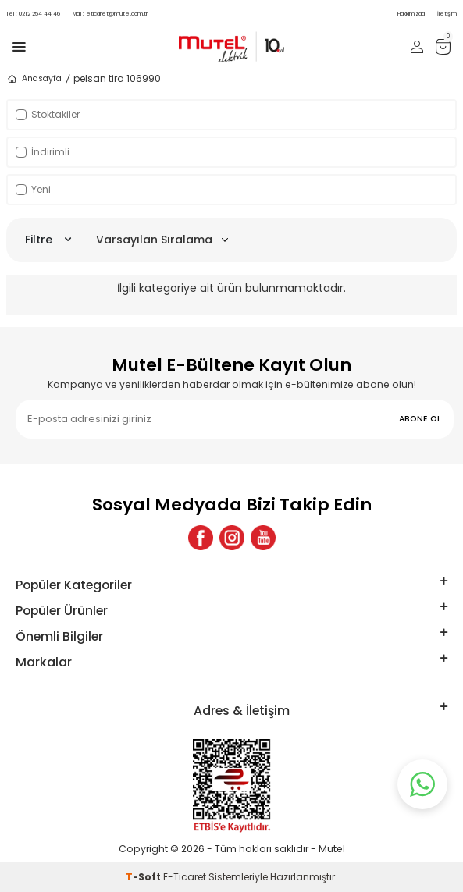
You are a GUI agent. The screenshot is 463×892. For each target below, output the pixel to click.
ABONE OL (420, 419)
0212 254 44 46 (33, 13)
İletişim (447, 13)
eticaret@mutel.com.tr (110, 13)
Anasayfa (34, 79)
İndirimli (42, 151)
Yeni (33, 189)
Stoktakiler (48, 114)
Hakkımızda (411, 13)
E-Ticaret (184, 876)
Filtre (48, 239)
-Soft (144, 876)
